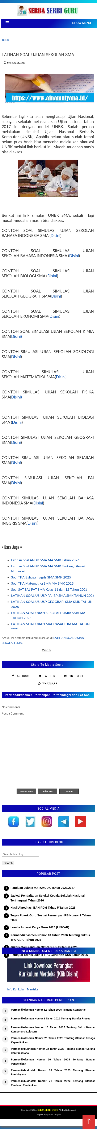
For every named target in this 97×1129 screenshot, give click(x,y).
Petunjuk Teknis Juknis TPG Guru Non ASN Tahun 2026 (49, 955)
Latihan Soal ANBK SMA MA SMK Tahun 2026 (45, 560)
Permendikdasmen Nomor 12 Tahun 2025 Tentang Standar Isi (48, 1009)
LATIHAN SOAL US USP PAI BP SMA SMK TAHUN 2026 (52, 595)
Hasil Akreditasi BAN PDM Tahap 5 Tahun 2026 (42, 907)
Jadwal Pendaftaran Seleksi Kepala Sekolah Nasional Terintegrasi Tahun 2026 (47, 898)
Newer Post (26, 791)
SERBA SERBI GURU (48, 1110)
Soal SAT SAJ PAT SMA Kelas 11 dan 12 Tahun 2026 (49, 589)
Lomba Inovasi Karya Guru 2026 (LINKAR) (39, 927)
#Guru (46, 650)
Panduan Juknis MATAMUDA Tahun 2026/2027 (42, 887)
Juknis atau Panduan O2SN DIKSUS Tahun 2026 (43, 947)
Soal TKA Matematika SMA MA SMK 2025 (42, 583)
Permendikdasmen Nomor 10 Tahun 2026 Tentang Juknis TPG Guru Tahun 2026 (50, 937)
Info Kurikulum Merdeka (22, 989)
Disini (55, 235)
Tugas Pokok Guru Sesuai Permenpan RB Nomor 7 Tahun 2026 (50, 918)
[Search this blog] (20, 854)
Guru (5, 40)
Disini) (16, 336)
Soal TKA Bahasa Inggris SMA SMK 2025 (41, 577)
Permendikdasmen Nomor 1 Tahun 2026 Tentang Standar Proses (50, 1018)
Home (69, 791)
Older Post (48, 791)
